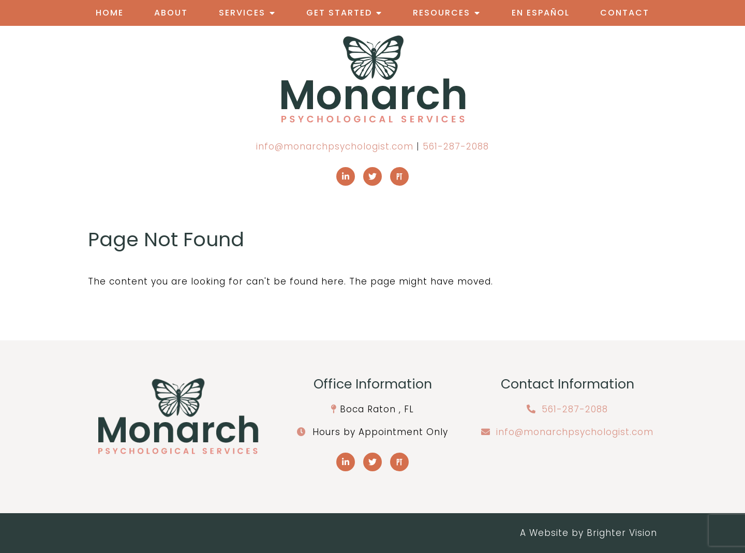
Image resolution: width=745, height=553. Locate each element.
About (171, 13)
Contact (624, 13)
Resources (441, 13)
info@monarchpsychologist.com (334, 146)
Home (110, 13)
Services (242, 13)
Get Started (339, 13)
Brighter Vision (622, 533)
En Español (541, 13)
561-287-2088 (456, 146)
